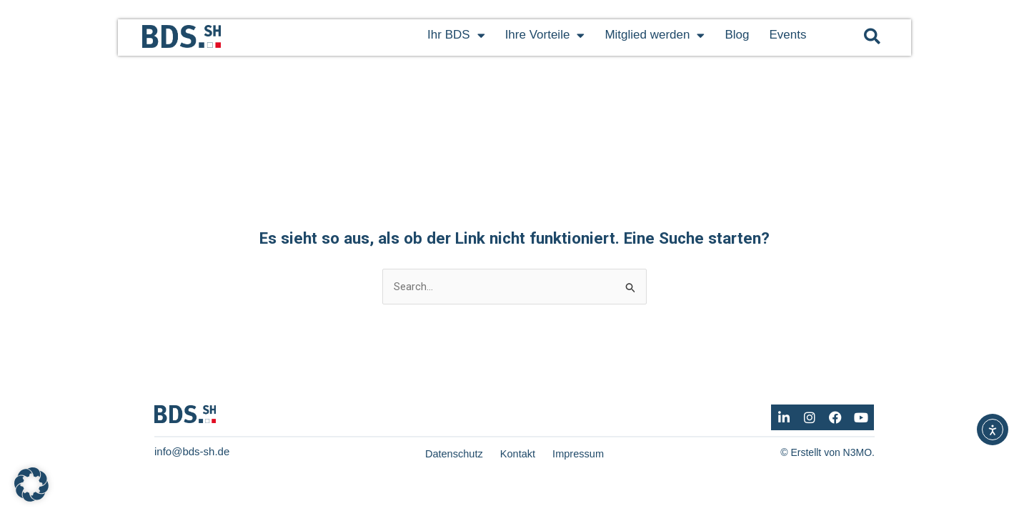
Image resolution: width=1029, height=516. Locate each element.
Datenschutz (452, 454)
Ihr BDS (456, 35)
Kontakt (517, 454)
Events (787, 34)
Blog (737, 34)
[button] (872, 36)
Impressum (579, 454)
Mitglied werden (655, 35)
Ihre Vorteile (545, 35)
